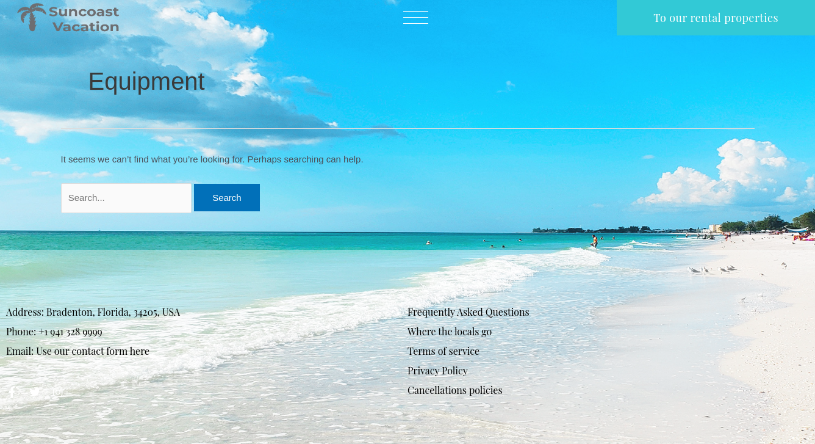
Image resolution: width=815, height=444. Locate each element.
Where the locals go (450, 331)
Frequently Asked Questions (469, 311)
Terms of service (443, 350)
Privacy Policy (438, 370)
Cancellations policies (455, 390)
